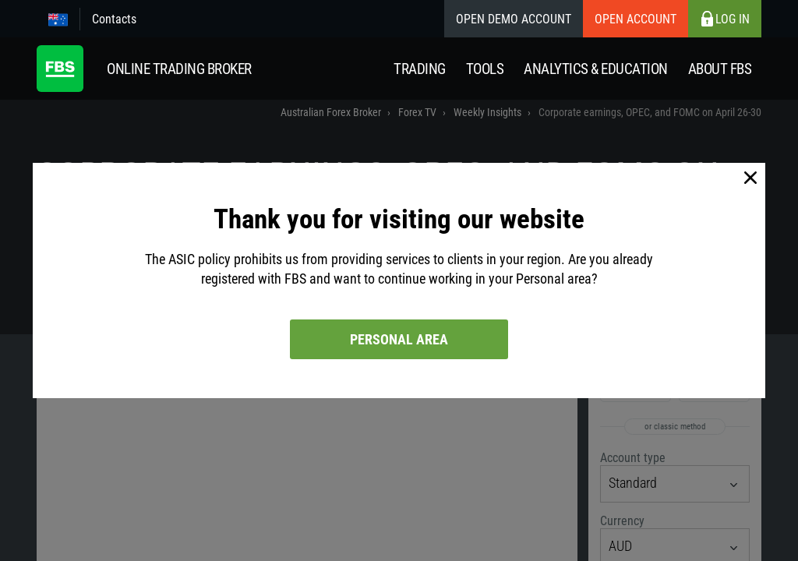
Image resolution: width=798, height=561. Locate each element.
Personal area (399, 339)
